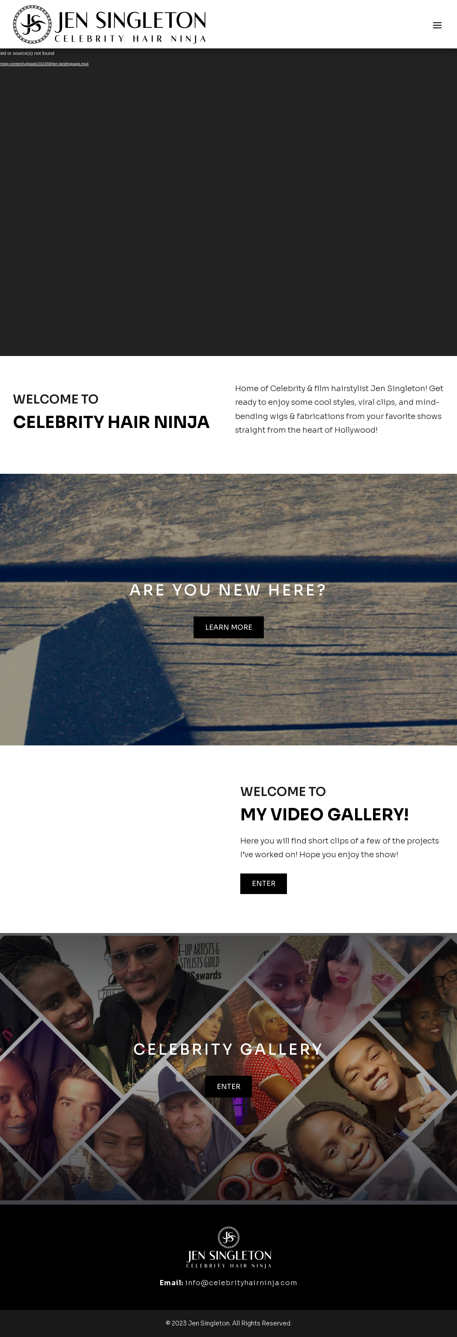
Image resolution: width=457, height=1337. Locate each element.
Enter (263, 883)
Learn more (228, 627)
